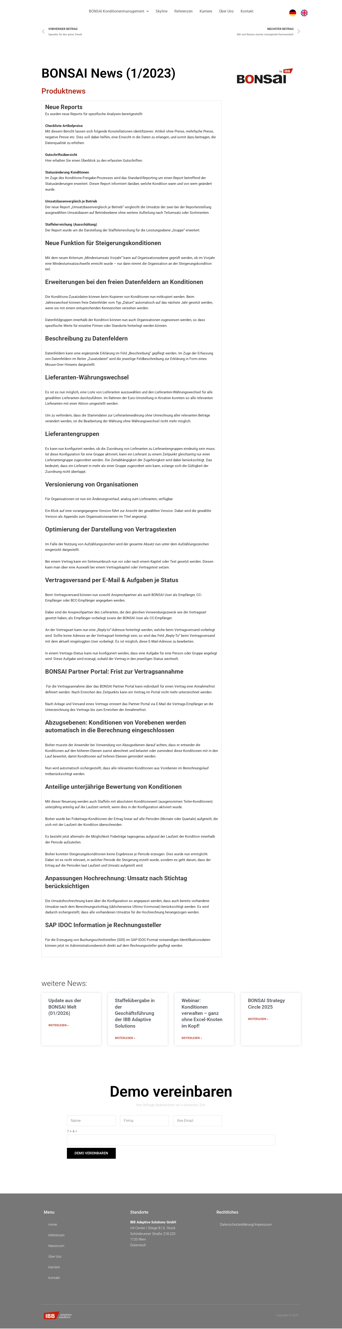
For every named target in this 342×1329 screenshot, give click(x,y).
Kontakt (247, 11)
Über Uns (226, 11)
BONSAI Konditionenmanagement (119, 11)
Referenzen (183, 11)
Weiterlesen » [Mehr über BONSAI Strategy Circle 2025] (258, 1019)
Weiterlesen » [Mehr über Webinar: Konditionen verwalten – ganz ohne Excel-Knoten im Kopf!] (192, 1038)
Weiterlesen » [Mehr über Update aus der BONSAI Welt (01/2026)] (58, 1025)
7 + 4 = (72, 1132)
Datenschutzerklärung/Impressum (246, 1225)
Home (53, 1225)
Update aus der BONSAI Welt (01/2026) (64, 1007)
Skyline (161, 11)
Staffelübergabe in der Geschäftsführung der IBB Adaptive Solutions (135, 1013)
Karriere (206, 11)
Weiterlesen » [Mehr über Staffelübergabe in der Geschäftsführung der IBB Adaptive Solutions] (125, 1038)
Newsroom (56, 1246)
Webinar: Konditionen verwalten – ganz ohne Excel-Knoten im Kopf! (202, 1013)
